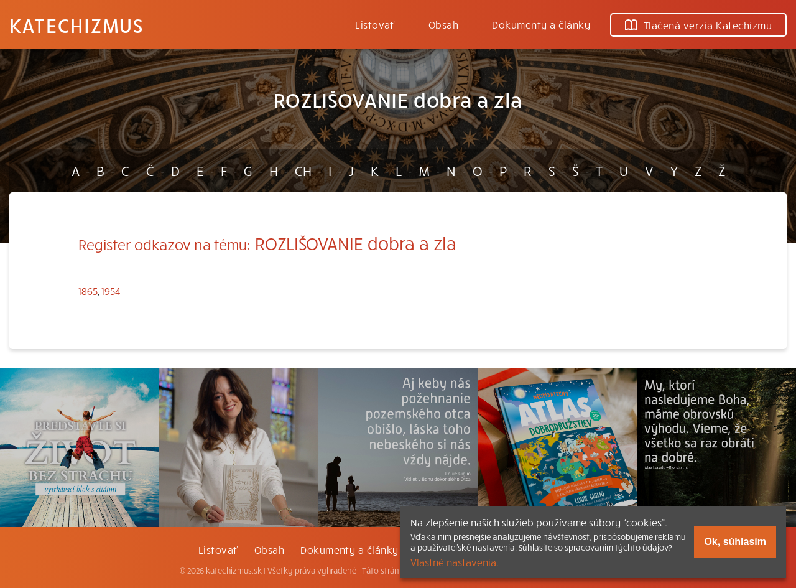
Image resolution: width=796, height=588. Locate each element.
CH (303, 170)
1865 (88, 290)
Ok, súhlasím (735, 541)
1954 (111, 290)
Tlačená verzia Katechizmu (698, 25)
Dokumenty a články (541, 24)
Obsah (443, 24)
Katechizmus (76, 24)
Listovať (375, 24)
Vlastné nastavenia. (454, 562)
